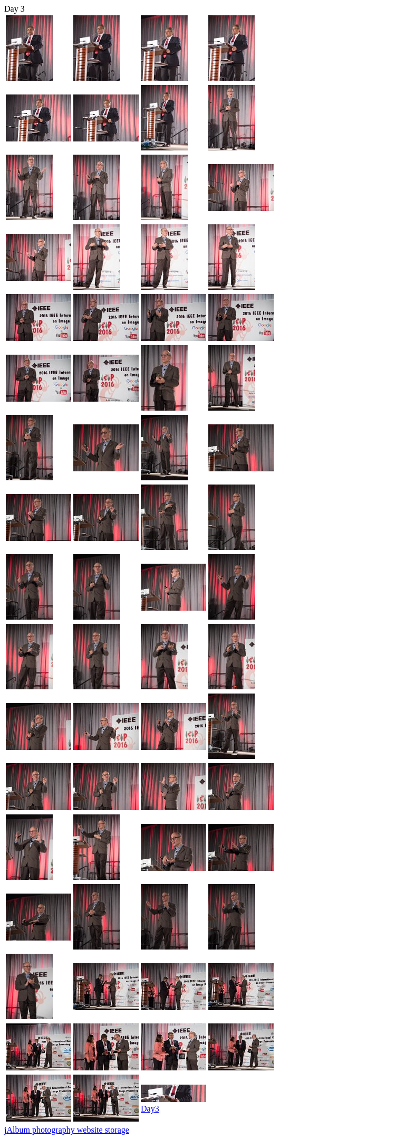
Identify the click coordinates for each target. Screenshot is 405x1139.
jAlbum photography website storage (66, 1129)
